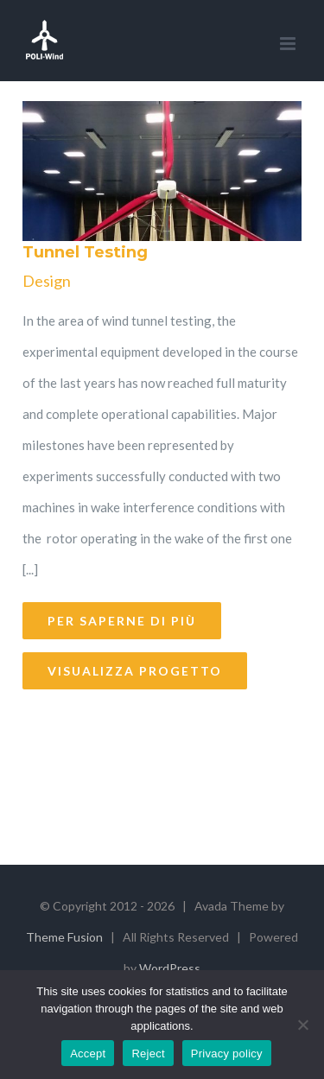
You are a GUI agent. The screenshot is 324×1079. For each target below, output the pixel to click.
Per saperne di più (122, 620)
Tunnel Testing (85, 252)
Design (46, 280)
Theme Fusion (64, 937)
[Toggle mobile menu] (289, 44)
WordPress (169, 968)
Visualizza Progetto (135, 670)
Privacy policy (227, 1053)
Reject (147, 1053)
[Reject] (302, 1024)
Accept (87, 1053)
